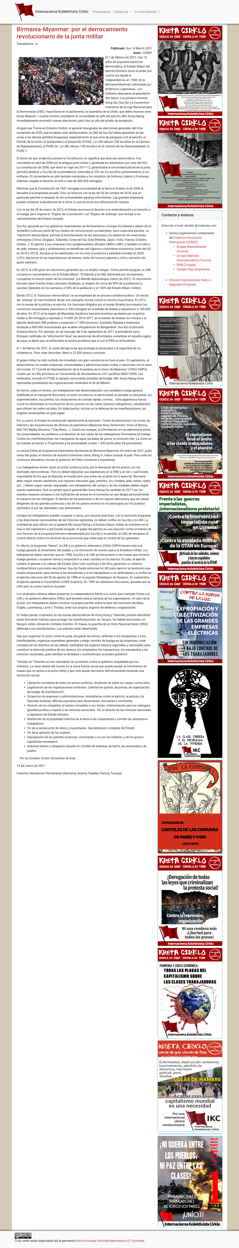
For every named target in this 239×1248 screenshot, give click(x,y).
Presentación (102, 12)
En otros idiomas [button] (146, 12)
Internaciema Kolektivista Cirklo (51, 11)
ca (36, 44)
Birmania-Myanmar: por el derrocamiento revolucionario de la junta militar (72, 33)
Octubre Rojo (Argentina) (193, 269)
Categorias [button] (121, 12)
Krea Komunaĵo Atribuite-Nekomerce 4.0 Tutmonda (110, 1241)
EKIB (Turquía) (186, 265)
